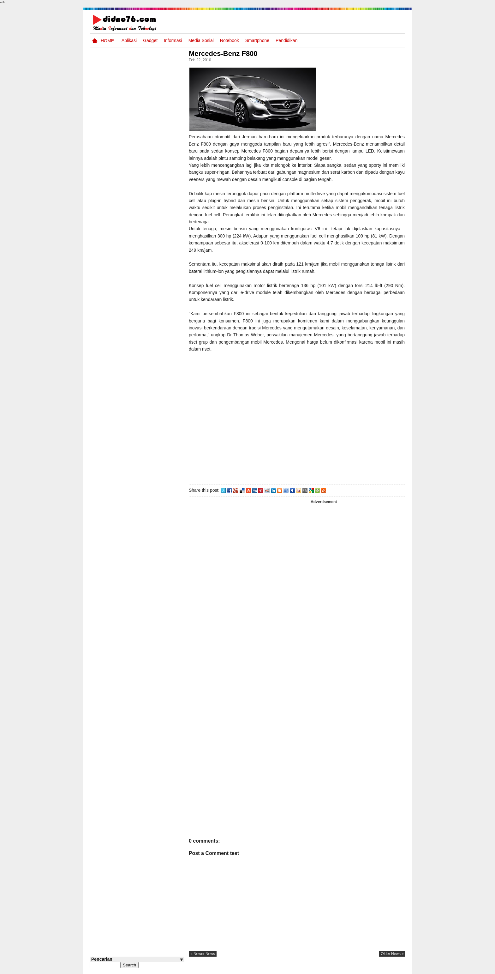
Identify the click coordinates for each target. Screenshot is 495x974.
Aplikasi (129, 40)
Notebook (229, 40)
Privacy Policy (367, 968)
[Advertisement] (298, 417)
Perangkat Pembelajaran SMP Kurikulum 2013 (147, 321)
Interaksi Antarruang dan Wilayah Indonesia (147, 273)
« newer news (204, 954)
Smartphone (257, 40)
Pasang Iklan (309, 968)
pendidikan (286, 40)
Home (107, 40)
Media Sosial (201, 40)
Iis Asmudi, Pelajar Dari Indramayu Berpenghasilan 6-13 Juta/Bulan (149, 451)
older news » (392, 954)
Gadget (150, 40)
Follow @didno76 (107, 479)
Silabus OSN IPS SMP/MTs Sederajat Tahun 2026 (149, 300)
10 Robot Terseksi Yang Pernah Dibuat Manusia (145, 399)
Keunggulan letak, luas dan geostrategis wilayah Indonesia (149, 427)
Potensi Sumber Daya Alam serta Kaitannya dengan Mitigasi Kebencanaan (143, 376)
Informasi (173, 40)
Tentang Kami (337, 968)
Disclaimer (394, 968)
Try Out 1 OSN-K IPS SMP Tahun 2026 (149, 345)
